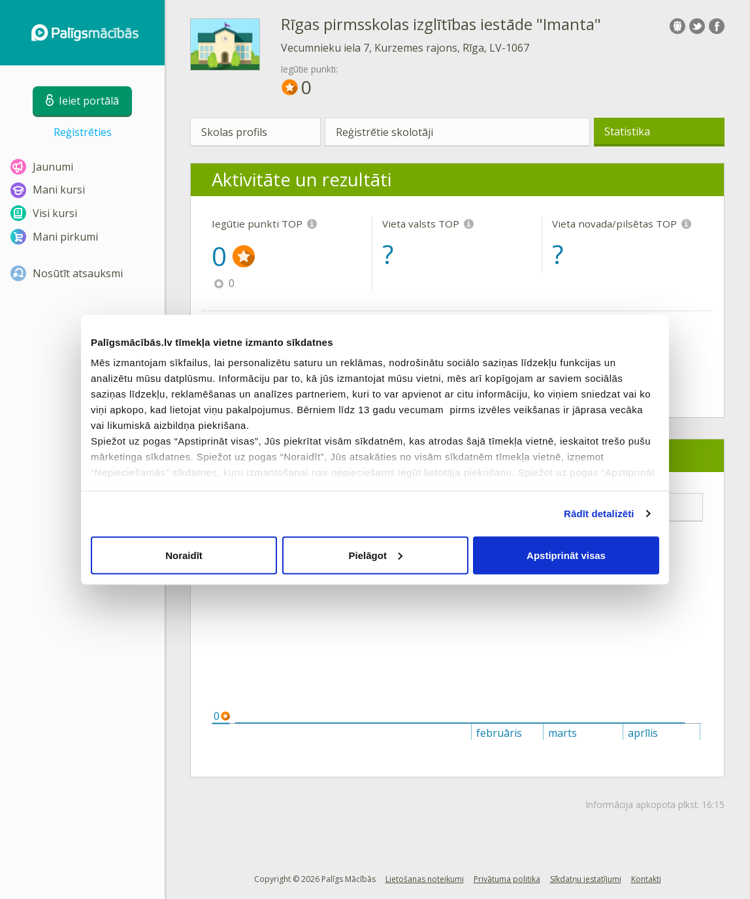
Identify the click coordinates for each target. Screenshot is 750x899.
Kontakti (646, 879)
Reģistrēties (83, 132)
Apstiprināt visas (566, 554)
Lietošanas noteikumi (424, 879)
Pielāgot (375, 554)
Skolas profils (234, 132)
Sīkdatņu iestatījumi (585, 879)
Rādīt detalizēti (599, 513)
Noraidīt (184, 554)
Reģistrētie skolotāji (384, 132)
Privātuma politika (507, 879)
